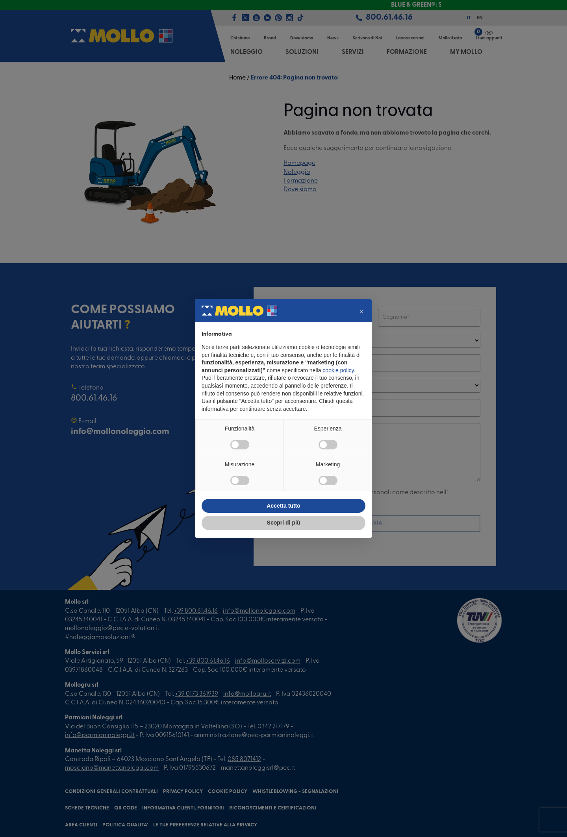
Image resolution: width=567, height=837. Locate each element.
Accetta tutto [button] (283, 506)
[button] (361, 311)
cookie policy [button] (338, 370)
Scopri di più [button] (283, 522)
